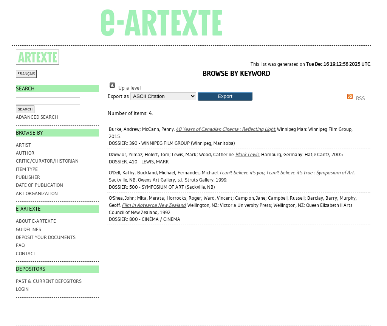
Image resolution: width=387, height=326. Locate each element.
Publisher (28, 177)
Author (25, 153)
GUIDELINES (28, 229)
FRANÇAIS (26, 73)
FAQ (20, 245)
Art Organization (37, 193)
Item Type (27, 169)
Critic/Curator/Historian (47, 161)
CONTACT (26, 253)
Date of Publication (39, 185)
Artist (23, 145)
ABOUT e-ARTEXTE (36, 221)
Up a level (124, 88)
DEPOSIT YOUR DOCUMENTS (46, 237)
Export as (118, 96)
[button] (225, 96)
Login (22, 289)
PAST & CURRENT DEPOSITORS (49, 281)
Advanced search (37, 117)
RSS (355, 98)
